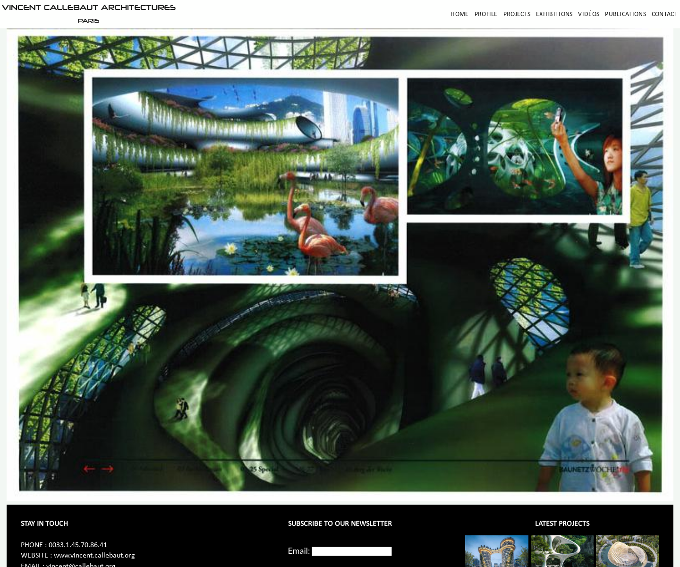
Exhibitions (554, 14)
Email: (299, 550)
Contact (665, 14)
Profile (486, 14)
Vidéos (588, 14)
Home (459, 14)
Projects (516, 14)
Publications (625, 14)
